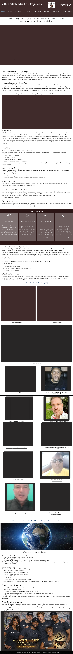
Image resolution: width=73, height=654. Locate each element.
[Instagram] (65, 5)
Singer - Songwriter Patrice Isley (16, 421)
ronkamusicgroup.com (17, 322)
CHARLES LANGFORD (38, 363)
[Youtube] (70, 5)
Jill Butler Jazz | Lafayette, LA (18, 393)
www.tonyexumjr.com (57, 481)
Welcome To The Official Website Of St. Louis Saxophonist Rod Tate (56, 392)
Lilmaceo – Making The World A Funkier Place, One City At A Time (57, 448)
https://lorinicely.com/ (57, 322)
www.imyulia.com (18, 481)
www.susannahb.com (56, 514)
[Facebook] (61, 5)
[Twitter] (67, 5)
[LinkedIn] (63, 5)
